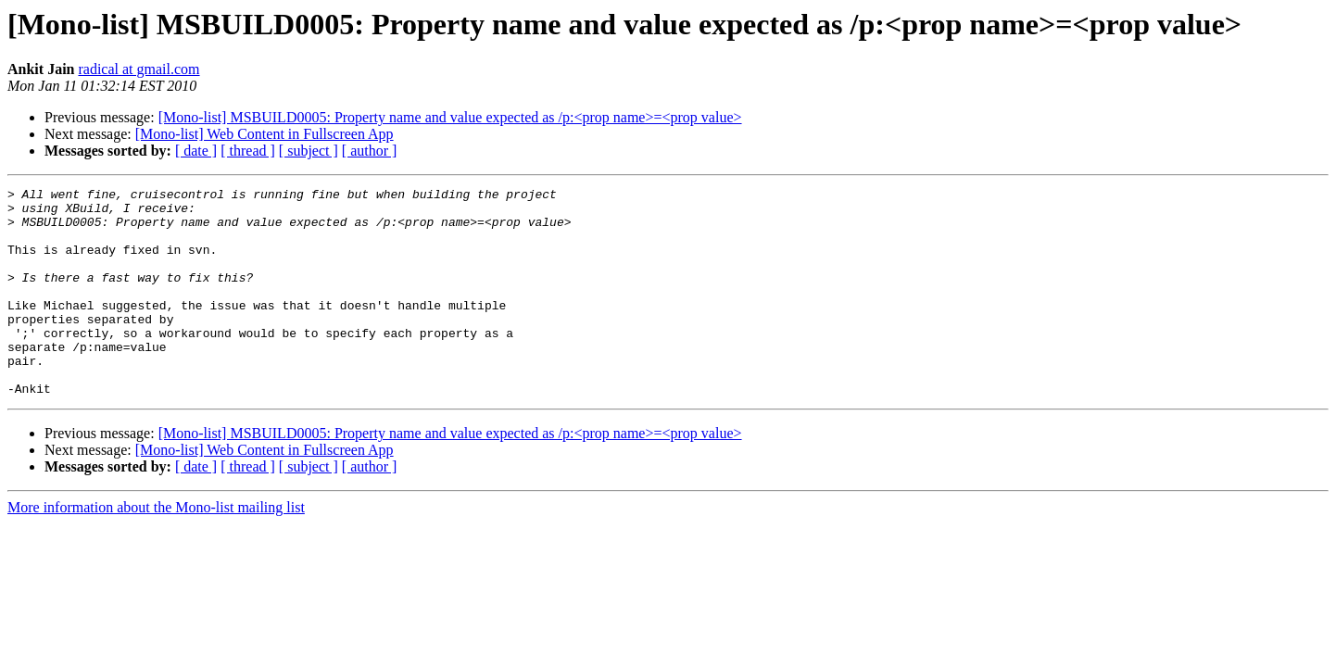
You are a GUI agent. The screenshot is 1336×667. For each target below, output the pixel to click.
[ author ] (369, 150)
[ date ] (196, 150)
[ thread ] (248, 150)
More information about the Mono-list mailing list (156, 549)
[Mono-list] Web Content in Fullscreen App (264, 134)
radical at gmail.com (138, 69)
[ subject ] (308, 150)
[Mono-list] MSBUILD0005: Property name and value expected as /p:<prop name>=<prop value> (450, 117)
